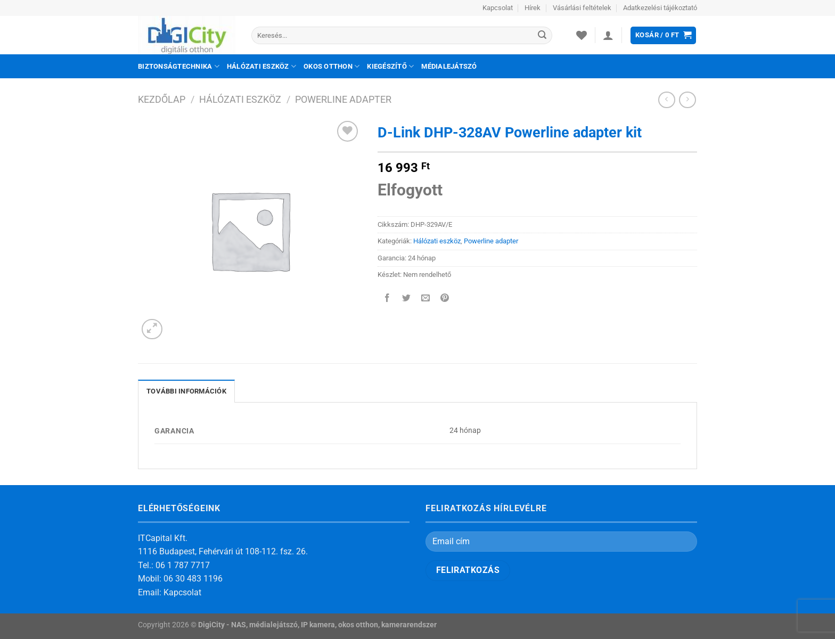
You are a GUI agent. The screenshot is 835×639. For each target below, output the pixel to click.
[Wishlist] (581, 35)
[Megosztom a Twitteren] (406, 299)
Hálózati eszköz (261, 66)
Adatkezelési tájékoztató (660, 8)
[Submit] (542, 36)
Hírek (533, 8)
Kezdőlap (161, 99)
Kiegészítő (390, 66)
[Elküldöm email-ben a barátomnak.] (426, 299)
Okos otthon (331, 66)
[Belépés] (608, 35)
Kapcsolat (497, 8)
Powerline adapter (343, 99)
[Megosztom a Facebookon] (387, 299)
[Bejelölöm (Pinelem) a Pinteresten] (445, 299)
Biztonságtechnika (178, 66)
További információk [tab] (186, 391)
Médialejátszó (449, 66)
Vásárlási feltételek (582, 8)
